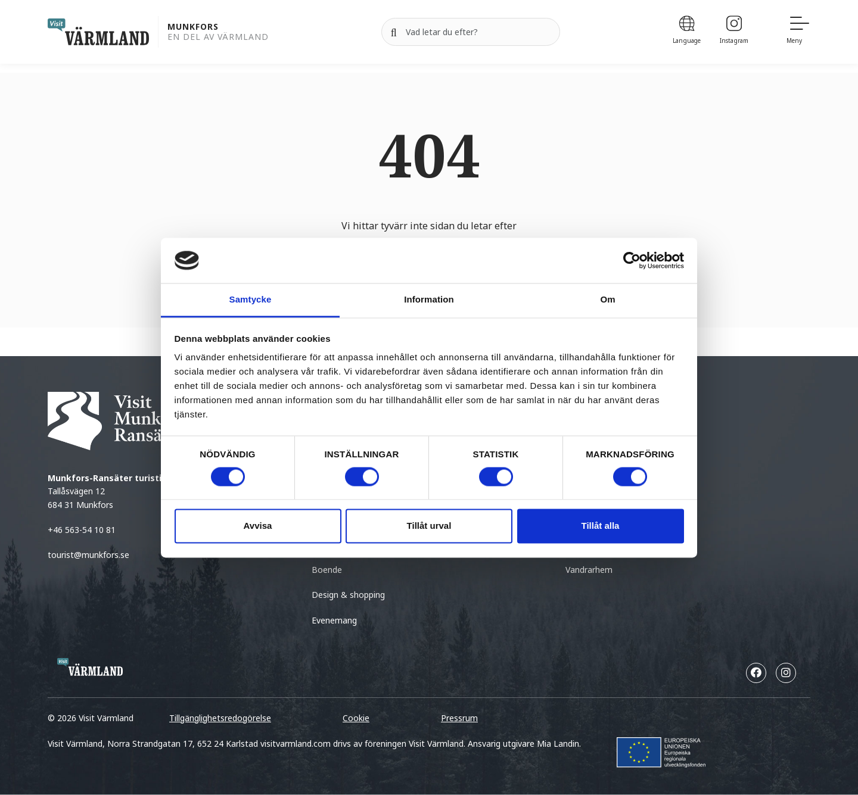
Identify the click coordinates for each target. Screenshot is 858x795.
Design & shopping (348, 594)
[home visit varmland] (98, 31)
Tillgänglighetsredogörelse (220, 718)
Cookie (356, 718)
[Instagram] (734, 32)
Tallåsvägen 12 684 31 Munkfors (129, 491)
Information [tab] (429, 300)
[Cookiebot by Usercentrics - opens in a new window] (632, 260)
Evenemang (334, 620)
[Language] (686, 32)
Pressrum (459, 718)
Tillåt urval (429, 526)
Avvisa (258, 526)
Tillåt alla (601, 526)
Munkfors (193, 27)
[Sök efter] (470, 32)
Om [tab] (607, 300)
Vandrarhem (589, 569)
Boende (327, 569)
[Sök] (393, 32)
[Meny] (798, 32)
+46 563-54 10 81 (82, 529)
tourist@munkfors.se (90, 554)
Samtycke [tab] (250, 300)
